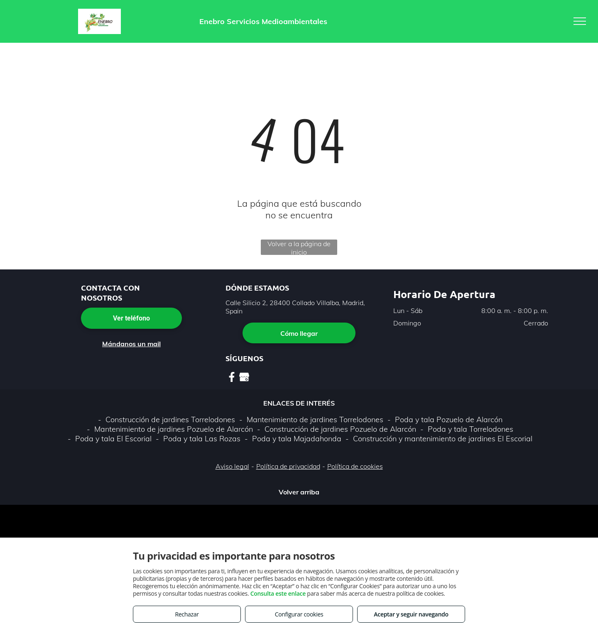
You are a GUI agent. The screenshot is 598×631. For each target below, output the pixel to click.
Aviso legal (232, 466)
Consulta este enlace (278, 593)
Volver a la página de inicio (299, 247)
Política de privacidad (288, 466)
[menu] (580, 21)
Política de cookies (355, 466)
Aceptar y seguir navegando (411, 614)
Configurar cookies (299, 614)
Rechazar (187, 614)
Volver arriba (299, 492)
